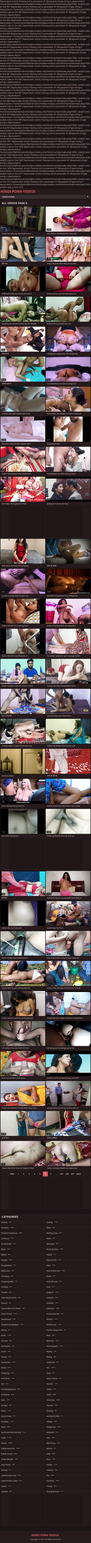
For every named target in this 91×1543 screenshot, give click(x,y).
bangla (7, 1260)
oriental (52, 1297)
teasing (52, 1411)
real (51, 1335)
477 (61, 1174)
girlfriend (8, 1394)
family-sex (8, 1362)
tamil (51, 1394)
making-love (54, 1233)
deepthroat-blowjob (12, 1324)
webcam (52, 1432)
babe (6, 1249)
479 (72, 1174)
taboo (51, 1389)
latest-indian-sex (11, 1475)
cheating (7, 1276)
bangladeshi (8, 1265)
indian (7, 1443)
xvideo (52, 1464)
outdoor (52, 1303)
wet (50, 1437)
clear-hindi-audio (11, 1297)
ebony (6, 1330)
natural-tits (54, 1260)
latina (6, 1486)
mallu (51, 1238)
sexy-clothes (54, 1378)
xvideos (52, 1470)
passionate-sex (55, 1314)
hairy (6, 1411)
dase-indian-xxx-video (13, 1308)
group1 (6, 1405)
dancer (6, 1303)
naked (51, 1254)
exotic (6, 1351)
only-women (54, 1281)
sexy (51, 1373)
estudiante (8, 1346)
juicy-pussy (8, 1464)
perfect (52, 1319)
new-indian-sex (56, 1271)
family (6, 1357)
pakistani (53, 1308)
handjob (7, 1421)
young (51, 1486)
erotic (6, 1335)
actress (6, 1222)
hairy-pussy (8, 1416)
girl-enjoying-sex (10, 1389)
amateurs (7, 1238)
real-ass (52, 1341)
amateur (8, 1227)
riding (51, 1357)
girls (5, 1400)
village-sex (53, 1427)
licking (52, 1222)
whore (51, 1448)
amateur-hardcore (12, 1233)
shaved (52, 1384)
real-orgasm (54, 1346)
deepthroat (9, 1319)
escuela (6, 1341)
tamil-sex (53, 1400)
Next (78, 1174)
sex (51, 1367)
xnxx (51, 1459)
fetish (6, 1367)
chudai (7, 1292)
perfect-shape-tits (56, 1330)
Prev (12, 1174)
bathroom (7, 1271)
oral (50, 1287)
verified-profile (55, 1416)
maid (50, 1227)
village (52, 1421)
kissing (6, 1470)
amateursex (8, 1244)
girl (5, 1384)
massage (52, 1244)
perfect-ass (54, 1324)
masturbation (55, 1249)
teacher (52, 1405)
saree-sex (53, 1362)
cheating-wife (9, 1281)
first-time (8, 1378)
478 (67, 1174)
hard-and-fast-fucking (13, 1432)
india (6, 1437)
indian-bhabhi (10, 1459)
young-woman (55, 1491)
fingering (8, 1373)
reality (51, 1351)
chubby (6, 1287)
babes (6, 1254)
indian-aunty (9, 1454)
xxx (50, 1475)
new (51, 1265)
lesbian (6, 1491)
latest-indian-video (12, 1481)
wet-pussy (53, 1443)
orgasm (52, 1292)
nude (51, 1276)
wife (51, 1454)
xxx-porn (53, 1481)
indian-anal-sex (10, 1448)
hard (6, 1427)
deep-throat (9, 1314)
